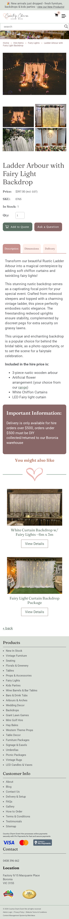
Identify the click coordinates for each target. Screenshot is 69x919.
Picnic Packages (16, 755)
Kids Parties (13, 685)
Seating (10, 660)
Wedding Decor (15, 705)
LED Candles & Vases (19, 765)
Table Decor (13, 735)
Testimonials (14, 821)
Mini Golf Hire (14, 720)
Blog (8, 786)
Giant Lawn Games (17, 715)
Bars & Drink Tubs (17, 695)
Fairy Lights (34, 43)
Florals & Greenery (17, 665)
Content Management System (14, 915)
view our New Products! (50, 6)
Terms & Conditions (18, 816)
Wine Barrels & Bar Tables (21, 690)
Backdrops (12, 710)
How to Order (14, 811)
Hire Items (18, 43)
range (22, 387)
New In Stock (14, 650)
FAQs (9, 801)
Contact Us (13, 791)
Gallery (10, 806)
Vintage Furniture (16, 655)
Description (12, 248)
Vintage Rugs (14, 760)
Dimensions (31, 248)
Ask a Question (48, 227)
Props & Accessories (19, 675)
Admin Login (7, 912)
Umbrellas (12, 750)
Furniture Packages (17, 740)
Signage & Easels (16, 745)
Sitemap (11, 826)
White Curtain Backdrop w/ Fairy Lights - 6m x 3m (34, 532)
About (9, 781)
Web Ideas (31, 915)
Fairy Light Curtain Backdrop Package (34, 600)
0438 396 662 (11, 860)
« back (8, 628)
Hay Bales (12, 725)
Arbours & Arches (16, 700)
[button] (65, 13)
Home (6, 43)
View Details (34, 544)
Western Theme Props (19, 730)
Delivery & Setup (16, 796)
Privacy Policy (19, 912)
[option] (34, 74)
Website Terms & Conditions (36, 912)
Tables (10, 670)
